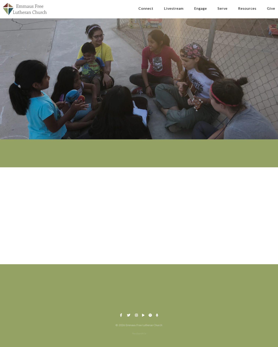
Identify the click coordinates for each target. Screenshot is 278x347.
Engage (200, 8)
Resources (247, 8)
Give (271, 8)
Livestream (174, 8)
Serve (222, 8)
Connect (145, 8)
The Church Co (139, 333)
